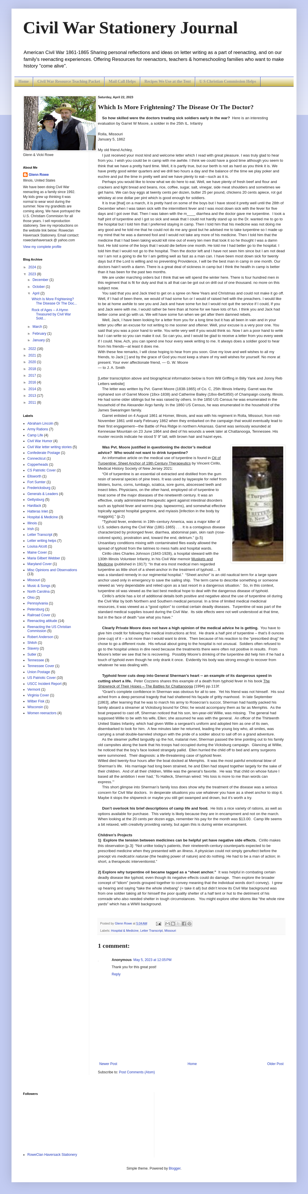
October (39, 287)
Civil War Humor (39, 441)
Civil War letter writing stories (49, 447)
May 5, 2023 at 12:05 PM (152, 960)
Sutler (31, 654)
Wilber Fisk (35, 701)
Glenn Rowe (39, 175)
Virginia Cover (38, 695)
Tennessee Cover (40, 666)
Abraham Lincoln (40, 423)
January (39, 340)
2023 (32, 274)
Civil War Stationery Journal (130, 27)
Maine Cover (37, 552)
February (40, 334)
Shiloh (32, 643)
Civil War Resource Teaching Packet (68, 81)
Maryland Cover (39, 564)
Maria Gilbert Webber (43, 558)
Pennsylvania (37, 603)
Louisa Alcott (37, 546)
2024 (32, 267)
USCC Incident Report (44, 684)
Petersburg (35, 609)
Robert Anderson (40, 637)
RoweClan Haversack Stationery (52, 1155)
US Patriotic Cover (41, 678)
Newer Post (108, 1064)
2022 (32, 349)
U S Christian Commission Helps (227, 81)
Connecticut (36, 459)
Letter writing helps (41, 541)
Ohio (31, 598)
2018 (32, 369)
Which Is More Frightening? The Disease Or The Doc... (54, 301)
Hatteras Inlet (37, 511)
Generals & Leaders (42, 494)
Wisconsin (35, 707)
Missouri (170, 930)
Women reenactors (41, 713)
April (36, 293)
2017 (32, 375)
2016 (32, 382)
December (41, 280)
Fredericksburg (38, 488)
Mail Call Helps (122, 81)
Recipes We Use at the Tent (168, 81)
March (38, 327)
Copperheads (37, 465)
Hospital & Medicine (124, 930)
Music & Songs (38, 586)
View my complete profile (42, 247)
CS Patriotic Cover (41, 470)
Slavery (33, 648)
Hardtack (34, 506)
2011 (32, 402)
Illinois (32, 523)
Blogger (174, 1168)
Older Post (275, 1064)
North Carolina (38, 592)
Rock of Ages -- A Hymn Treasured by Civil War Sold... (51, 314)
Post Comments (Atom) (137, 1072)
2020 (32, 362)
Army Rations (37, 429)
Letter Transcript (151, 930)
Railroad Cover (38, 615)
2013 (32, 396)
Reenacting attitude (42, 621)
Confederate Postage (43, 453)
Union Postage (38, 672)
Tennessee (35, 660)
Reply (116, 974)
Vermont (33, 689)
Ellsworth (34, 476)
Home (23, 81)
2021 (32, 355)
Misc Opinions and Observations (52, 570)
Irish (30, 529)
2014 (32, 389)
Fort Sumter (36, 482)
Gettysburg (35, 500)
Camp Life (35, 435)
